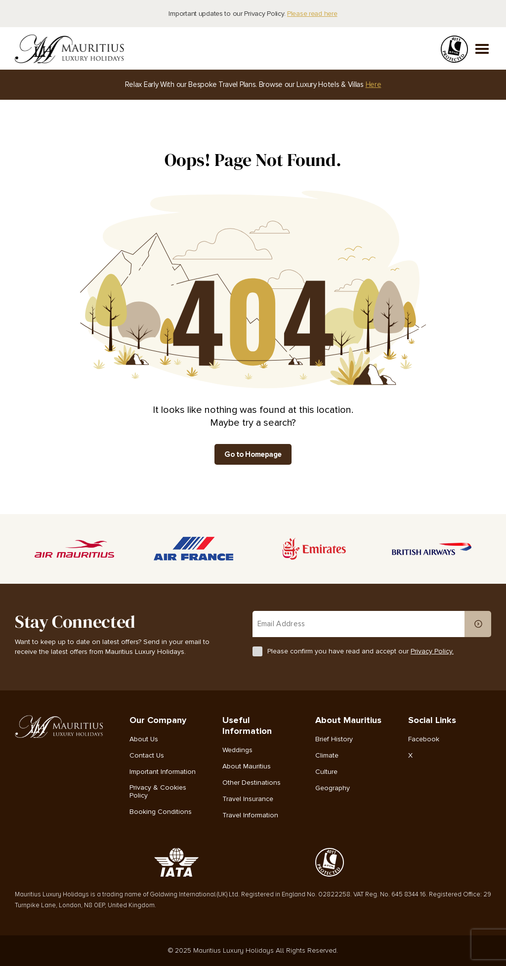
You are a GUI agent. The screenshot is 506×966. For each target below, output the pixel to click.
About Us (143, 739)
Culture (326, 772)
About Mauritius (246, 766)
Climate (326, 756)
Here (373, 84)
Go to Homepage (253, 454)
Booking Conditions (160, 812)
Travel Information (250, 815)
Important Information (162, 772)
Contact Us (146, 756)
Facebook (423, 739)
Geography (332, 788)
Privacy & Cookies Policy (157, 792)
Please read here (312, 13)
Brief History (334, 739)
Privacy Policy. (432, 651)
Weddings (237, 750)
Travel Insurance (247, 799)
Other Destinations (251, 783)
